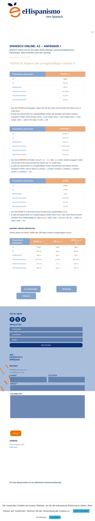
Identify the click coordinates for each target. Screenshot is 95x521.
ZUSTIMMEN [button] (54, 517)
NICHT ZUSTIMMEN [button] (81, 511)
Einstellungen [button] (41, 517)
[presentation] (27, 425)
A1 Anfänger (30, 289)
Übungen (66, 289)
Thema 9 (26, 296)
